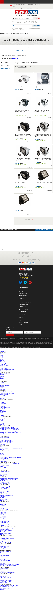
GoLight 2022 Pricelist (6, 65)
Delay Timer (3, 547)
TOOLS (2, 508)
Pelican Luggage (4, 368)
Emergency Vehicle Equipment (6, 33)
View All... (2, 360)
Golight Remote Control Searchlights (8, 446)
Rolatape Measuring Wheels (6, 495)
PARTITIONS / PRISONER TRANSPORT (10, 564)
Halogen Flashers (4, 541)
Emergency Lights (5, 90)
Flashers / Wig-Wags (5, 537)
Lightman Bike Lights (5, 471)
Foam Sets (2, 402)
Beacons (2, 552)
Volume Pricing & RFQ (23, 309)
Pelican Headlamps (4, 439)
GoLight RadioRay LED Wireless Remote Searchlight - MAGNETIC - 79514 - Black (23, 183)
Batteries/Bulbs (22, 320)
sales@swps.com (23, 293)
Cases (20, 319)
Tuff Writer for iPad (4, 465)
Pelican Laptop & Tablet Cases (7, 369)
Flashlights (21, 317)
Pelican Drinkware (4, 367)
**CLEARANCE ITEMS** (6, 581)
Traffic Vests (3, 512)
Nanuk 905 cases (4, 397)
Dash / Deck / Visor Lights (6, 554)
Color (2, 103)
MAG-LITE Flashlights (5, 452)
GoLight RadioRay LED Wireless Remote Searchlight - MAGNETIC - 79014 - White (43, 159)
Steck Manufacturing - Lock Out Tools (9, 486)
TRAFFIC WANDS (4, 520)
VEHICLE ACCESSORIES (6, 580)
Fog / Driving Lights (4, 555)
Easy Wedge (3, 490)
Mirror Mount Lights (5, 558)
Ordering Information (23, 304)
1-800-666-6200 (23, 295)
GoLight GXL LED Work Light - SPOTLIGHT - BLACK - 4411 (43, 183)
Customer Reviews (22, 311)
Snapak (1, 466)
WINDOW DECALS (4, 521)
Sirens (1, 569)
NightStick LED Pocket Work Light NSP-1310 (11, 431)
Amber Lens (3, 504)
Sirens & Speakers (4, 568)
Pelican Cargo (3, 363)
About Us (23, 8)
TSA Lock (2, 406)
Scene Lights (26, 33)
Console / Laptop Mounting (6, 528)
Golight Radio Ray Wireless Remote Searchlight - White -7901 (42, 111)
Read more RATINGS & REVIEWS (43, 229)
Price (2, 110)
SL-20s (1, 422)
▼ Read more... (15, 58)
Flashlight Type (5, 81)
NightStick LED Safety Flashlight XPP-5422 (10, 432)
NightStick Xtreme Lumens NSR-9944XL (9, 429)
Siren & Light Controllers (6, 577)
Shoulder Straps (3, 408)
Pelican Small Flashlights (6, 440)
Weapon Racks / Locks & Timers (7, 545)
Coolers (2, 382)
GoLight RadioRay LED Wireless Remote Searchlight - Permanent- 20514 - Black (23, 135)
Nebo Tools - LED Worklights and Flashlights (10, 457)
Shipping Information (23, 308)
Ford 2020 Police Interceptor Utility (8, 586)
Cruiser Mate (3, 467)
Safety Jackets (3, 514)
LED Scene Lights (19, 50)
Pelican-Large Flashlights (6, 442)
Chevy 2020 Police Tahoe (6, 588)
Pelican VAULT (3, 364)
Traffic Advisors (4, 562)
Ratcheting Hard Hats (5, 483)
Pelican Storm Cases (5, 373)
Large (1, 359)
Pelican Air (2, 361)
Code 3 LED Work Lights (22, 47)
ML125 (2, 453)
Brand (2, 96)
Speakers (2, 571)
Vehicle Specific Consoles (6, 530)
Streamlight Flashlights (5, 418)
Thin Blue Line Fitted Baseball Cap (8, 479)
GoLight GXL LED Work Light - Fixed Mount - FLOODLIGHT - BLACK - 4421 (23, 207)
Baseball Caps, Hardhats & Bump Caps (9, 478)
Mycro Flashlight (4, 458)
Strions (1, 420)
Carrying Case (3, 488)
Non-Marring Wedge (5, 491)
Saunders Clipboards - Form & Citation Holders (11, 463)
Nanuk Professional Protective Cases (9, 391)
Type (2, 72)
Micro (1, 355)
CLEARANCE (3, 351)
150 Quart (2, 387)
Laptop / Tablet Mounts (5, 533)
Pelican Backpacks (4, 365)
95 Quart (2, 386)
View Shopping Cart (23, 306)
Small (1, 356)
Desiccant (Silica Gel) (5, 407)
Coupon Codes (13, 8)
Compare (29, 93)
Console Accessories (5, 531)
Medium (2, 357)
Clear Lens (2, 505)
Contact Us (19, 8)
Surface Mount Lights (5, 560)
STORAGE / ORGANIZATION (7, 572)
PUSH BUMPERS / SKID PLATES (8, 565)
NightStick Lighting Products (7, 427)
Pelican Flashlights (4, 437)
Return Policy (21, 298)
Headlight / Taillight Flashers (7, 538)
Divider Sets (3, 403)
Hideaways (2, 556)
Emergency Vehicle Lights (18, 33)
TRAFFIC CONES (4, 509)
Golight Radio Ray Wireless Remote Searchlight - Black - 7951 (22, 111)
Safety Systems (3, 474)
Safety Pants (3, 516)
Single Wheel (3, 496)
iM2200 (2, 378)
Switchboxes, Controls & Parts (7, 575)
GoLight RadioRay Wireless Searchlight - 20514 (11, 448)
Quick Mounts (3, 412)
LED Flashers (3, 539)
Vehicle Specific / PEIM (5, 542)
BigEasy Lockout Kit (5, 487)
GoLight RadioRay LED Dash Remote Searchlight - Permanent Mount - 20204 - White (23, 159)
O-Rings (2, 410)
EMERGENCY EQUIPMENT (7, 524)
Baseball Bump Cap (4, 480)
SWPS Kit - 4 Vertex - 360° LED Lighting (9, 585)
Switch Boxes (3, 576)
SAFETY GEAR (3, 461)
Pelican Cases (3, 353)
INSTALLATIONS (4, 582)
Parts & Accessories (4, 401)
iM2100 (2, 377)
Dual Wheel (2, 497)
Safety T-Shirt (3, 517)
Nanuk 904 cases (4, 395)
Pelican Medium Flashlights (6, 441)
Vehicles (20, 324)
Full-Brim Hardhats (4, 482)
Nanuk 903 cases (4, 394)
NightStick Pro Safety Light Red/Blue (9, 428)
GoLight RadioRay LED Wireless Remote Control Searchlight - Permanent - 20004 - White (43, 135)
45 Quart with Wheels (5, 384)
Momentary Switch (4, 546)
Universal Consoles (4, 529)
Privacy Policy (22, 296)
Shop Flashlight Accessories (6, 435)
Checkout (36, 25)
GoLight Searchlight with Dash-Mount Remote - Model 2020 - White (22, 86)
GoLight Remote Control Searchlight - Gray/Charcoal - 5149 (42, 86)
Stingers (2, 419)
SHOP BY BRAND (4, 522)
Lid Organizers (3, 405)
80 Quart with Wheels (5, 385)
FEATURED (3, 350)
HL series (2, 423)
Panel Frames (3, 411)
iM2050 (2, 374)
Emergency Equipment (23, 322)
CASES (1, 348)
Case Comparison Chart (5, 370)
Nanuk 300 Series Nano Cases (7, 393)
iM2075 (2, 376)
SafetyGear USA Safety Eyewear (7, 503)
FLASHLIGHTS (3, 414)
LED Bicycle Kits (4, 473)
